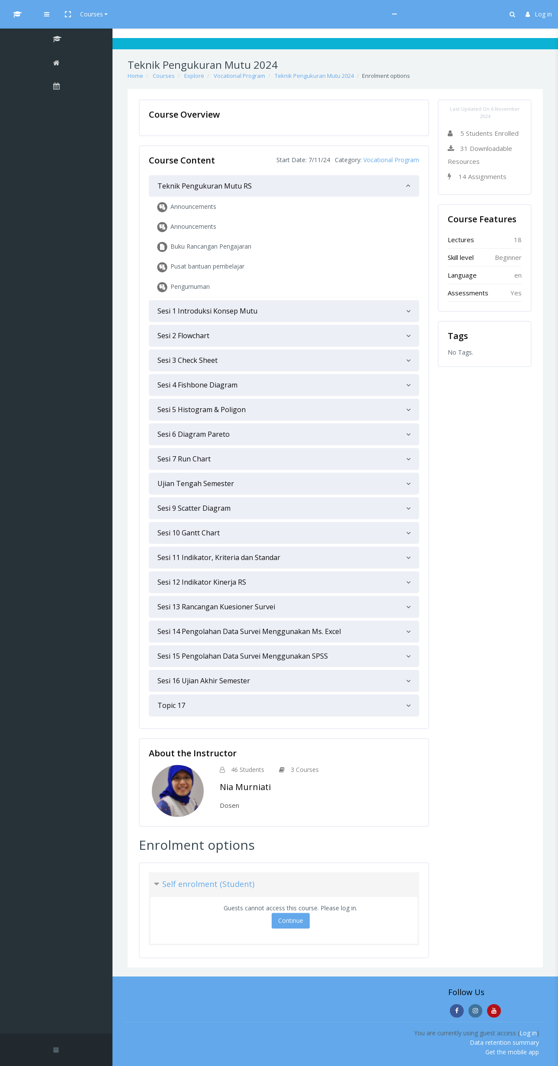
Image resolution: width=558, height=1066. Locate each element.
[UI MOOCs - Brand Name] (56, 14)
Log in (539, 14)
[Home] (56, 64)
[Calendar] (56, 87)
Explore (194, 76)
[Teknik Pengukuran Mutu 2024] (56, 40)
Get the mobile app (512, 1052)
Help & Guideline (215, 14)
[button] (146, 14)
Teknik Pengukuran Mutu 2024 (314, 76)
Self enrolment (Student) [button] (208, 884)
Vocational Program (239, 76)
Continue (290, 920)
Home (135, 76)
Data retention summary (504, 1042)
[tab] (284, 186)
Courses (169, 14)
